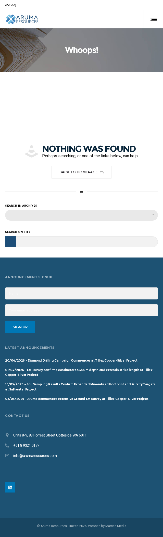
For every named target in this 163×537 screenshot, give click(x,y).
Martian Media (115, 526)
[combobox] (81, 215)
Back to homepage (81, 172)
